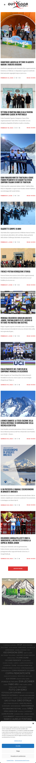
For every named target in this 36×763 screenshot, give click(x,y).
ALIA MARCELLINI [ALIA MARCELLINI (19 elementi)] (31, 647)
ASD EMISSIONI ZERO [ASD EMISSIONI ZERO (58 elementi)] (13, 652)
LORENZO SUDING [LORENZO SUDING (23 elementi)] (29, 714)
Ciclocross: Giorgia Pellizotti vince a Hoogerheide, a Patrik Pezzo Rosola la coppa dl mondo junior (16, 540)
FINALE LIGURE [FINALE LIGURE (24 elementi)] (13, 687)
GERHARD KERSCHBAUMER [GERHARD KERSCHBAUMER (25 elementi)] (26, 695)
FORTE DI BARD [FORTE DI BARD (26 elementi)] (22, 687)
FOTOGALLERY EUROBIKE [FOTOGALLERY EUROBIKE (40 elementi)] (11, 693)
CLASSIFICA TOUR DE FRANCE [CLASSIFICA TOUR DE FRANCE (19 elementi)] (26, 663)
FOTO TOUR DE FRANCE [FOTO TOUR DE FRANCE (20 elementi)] (28, 692)
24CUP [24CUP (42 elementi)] (19, 645)
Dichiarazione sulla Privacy (22, 760)
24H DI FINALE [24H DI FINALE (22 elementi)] (4, 647)
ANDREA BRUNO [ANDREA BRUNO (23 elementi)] (9, 650)
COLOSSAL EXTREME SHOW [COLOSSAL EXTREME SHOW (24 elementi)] (24, 665)
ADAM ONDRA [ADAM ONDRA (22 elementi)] (22, 647)
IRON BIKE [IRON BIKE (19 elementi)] (24, 708)
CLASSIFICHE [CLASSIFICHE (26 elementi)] (7, 665)
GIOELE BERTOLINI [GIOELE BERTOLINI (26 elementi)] (28, 698)
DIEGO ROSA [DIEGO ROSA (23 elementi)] (21, 676)
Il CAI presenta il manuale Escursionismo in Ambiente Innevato (17, 490)
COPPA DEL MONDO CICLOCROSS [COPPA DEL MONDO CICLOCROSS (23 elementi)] (11, 668)
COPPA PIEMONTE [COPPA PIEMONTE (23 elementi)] (6, 670)
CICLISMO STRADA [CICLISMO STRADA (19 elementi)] (26, 660)
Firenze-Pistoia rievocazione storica (15, 271)
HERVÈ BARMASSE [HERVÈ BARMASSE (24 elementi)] (15, 706)
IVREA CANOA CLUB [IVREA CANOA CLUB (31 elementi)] (10, 711)
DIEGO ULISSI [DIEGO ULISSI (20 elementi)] (28, 676)
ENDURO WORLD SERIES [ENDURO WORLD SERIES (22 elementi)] (22, 678)
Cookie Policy (10, 760)
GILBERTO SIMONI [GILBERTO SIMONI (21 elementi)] (17, 698)
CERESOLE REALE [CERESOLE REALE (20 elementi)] (11, 657)
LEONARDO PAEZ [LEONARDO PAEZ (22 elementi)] (18, 714)
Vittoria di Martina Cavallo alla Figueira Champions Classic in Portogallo (17, 113)
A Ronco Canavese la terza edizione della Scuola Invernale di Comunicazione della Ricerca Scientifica (17, 423)
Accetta (18, 746)
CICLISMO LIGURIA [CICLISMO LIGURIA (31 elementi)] (22, 658)
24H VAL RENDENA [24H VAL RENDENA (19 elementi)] (13, 647)
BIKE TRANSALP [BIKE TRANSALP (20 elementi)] (4, 655)
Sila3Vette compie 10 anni (11, 229)
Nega (18, 751)
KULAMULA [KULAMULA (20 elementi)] (21, 711)
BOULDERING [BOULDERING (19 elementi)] (12, 655)
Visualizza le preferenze (18, 756)
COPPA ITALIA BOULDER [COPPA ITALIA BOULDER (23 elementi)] (27, 668)
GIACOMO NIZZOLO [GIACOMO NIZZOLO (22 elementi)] (7, 698)
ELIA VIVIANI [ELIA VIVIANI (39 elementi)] (11, 679)
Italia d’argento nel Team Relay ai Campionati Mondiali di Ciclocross (14, 370)
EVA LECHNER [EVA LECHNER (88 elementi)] (26, 681)
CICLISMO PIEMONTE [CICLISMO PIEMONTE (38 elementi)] (13, 660)
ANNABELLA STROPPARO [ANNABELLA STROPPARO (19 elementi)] (21, 650)
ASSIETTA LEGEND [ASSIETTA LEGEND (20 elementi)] (28, 652)
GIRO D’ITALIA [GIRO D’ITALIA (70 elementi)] (24, 700)
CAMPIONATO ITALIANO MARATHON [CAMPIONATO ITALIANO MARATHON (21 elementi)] (25, 655)
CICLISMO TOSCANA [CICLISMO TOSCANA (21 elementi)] (8, 663)
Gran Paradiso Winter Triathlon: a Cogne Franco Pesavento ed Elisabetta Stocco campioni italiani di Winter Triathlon (17, 180)
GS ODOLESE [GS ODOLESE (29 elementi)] (6, 706)
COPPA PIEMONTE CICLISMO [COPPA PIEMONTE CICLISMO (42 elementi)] (23, 670)
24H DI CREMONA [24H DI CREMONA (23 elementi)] (27, 645)
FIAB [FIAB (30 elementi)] (20, 684)
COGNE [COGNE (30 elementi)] (13, 665)
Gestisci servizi (18, 740)
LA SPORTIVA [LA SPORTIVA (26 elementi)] (28, 711)
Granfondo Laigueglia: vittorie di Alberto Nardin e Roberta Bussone (17, 63)
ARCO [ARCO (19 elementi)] (28, 650)
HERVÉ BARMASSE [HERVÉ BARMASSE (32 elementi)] (27, 706)
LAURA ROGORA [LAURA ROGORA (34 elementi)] (7, 714)
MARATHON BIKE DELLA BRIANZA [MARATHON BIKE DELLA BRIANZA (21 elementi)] (23, 716)
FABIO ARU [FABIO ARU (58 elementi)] (13, 684)
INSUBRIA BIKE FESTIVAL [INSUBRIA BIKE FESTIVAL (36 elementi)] (12, 708)
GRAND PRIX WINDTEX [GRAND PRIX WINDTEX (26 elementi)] (25, 703)
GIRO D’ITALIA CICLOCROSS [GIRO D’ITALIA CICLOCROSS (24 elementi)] (11, 703)
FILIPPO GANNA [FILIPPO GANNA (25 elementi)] (27, 684)
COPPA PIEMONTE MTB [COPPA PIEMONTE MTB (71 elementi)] (18, 673)
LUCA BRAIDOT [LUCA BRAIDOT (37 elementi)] (9, 716)
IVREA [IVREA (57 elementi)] (30, 708)
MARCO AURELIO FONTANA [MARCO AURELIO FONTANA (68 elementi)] (18, 719)
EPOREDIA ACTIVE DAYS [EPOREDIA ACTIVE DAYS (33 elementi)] (9, 682)
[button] (33, 723)
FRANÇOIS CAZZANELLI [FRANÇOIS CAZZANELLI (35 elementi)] (9, 695)
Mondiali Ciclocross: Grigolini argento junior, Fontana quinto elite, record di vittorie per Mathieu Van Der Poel (16, 320)
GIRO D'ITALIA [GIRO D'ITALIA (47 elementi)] (10, 700)
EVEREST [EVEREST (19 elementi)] (6, 684)
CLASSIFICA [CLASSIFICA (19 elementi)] (16, 663)
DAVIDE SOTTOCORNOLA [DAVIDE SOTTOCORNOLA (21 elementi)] (10, 676)
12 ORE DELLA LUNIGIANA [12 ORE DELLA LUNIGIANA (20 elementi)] (9, 645)
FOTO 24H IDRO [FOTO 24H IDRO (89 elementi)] (18, 689)
